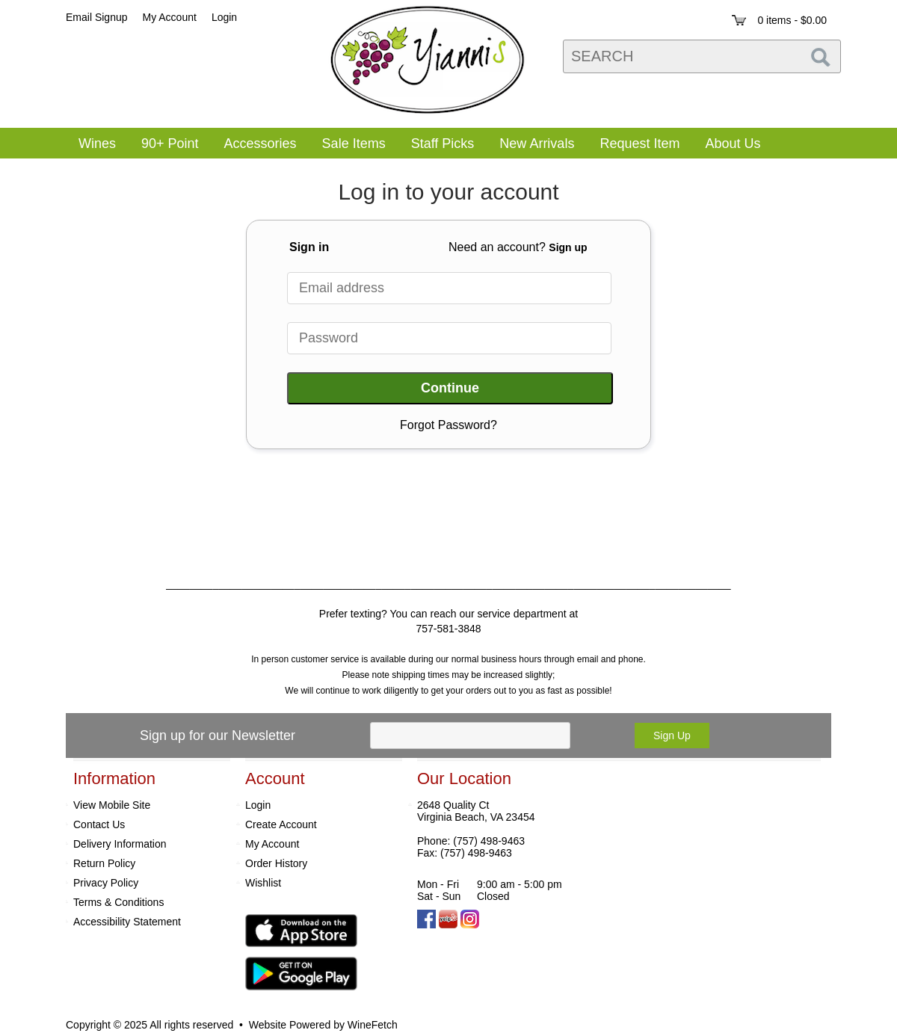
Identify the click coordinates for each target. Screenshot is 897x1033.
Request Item (639, 143)
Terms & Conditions (118, 902)
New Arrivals (536, 143)
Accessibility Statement (127, 922)
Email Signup (97, 17)
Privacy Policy (105, 883)
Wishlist (263, 883)
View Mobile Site (111, 805)
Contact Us (99, 824)
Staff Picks (443, 143)
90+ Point (170, 143)
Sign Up (672, 735)
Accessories (256, 145)
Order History (276, 863)
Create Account (281, 824)
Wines (92, 145)
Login (224, 17)
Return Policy (104, 863)
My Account (272, 844)
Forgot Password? (448, 425)
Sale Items (354, 143)
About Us (727, 145)
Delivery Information (120, 844)
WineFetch (373, 1025)
